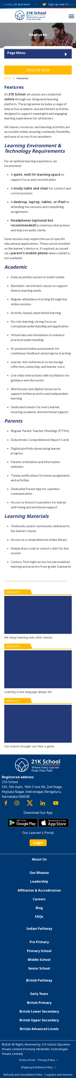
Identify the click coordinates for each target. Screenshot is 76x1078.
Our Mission (39, 872)
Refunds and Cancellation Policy (22, 1074)
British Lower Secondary (39, 1011)
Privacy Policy (47, 1060)
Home (8, 78)
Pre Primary (39, 942)
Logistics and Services (59, 1074)
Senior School (39, 968)
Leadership (39, 881)
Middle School (39, 959)
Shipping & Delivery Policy (37, 1067)
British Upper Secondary (39, 1020)
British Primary (39, 1002)
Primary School (39, 951)
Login (38, 842)
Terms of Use (27, 1060)
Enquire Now (38, 70)
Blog (39, 908)
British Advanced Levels (39, 1029)
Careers (39, 899)
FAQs (39, 916)
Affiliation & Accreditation (39, 890)
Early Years (39, 993)
